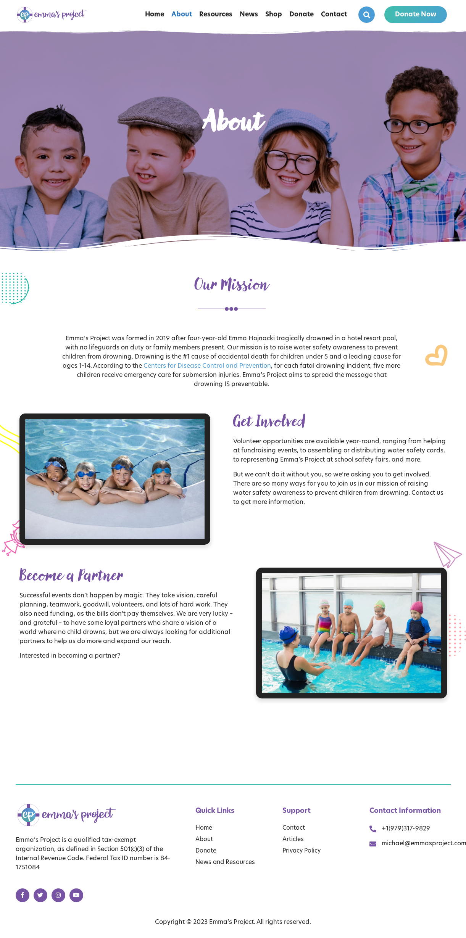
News (249, 14)
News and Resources (226, 862)
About (181, 14)
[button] (366, 14)
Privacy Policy (302, 851)
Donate (301, 14)
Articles (293, 840)
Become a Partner (71, 575)
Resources (215, 14)
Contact (334, 14)
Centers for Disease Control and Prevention (207, 366)
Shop (273, 14)
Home (154, 14)
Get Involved (269, 421)
